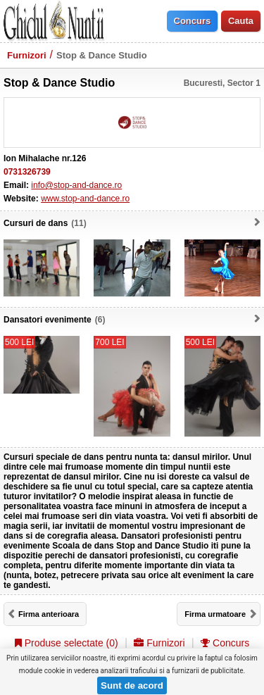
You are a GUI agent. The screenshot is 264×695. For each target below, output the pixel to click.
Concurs (225, 643)
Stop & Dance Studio (101, 55)
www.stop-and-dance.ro (85, 199)
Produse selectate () (66, 643)
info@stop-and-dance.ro (76, 185)
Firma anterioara (48, 614)
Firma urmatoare (215, 614)
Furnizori (26, 55)
